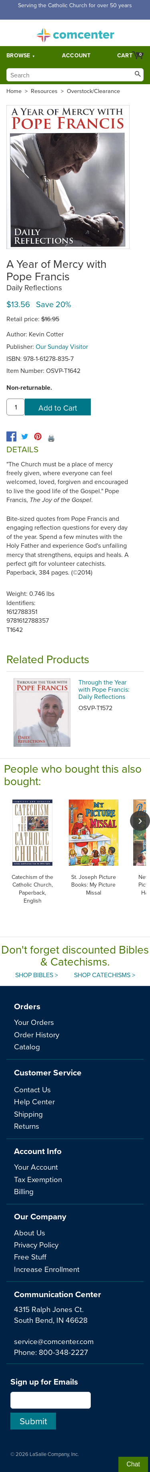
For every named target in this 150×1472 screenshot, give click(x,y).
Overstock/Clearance (93, 91)
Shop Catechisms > (104, 974)
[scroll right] (140, 821)
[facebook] (11, 436)
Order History (36, 1034)
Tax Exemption (38, 1179)
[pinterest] (38, 436)
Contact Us (32, 1089)
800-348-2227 (63, 1351)
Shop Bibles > (36, 974)
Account (76, 55)
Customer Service (48, 1072)
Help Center (34, 1101)
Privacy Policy (36, 1244)
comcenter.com (75, 33)
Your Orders (34, 1021)
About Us (29, 1232)
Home (14, 91)
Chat (133, 1464)
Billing (24, 1191)
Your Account (36, 1166)
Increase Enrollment (47, 1268)
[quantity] (15, 407)
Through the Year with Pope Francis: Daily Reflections (104, 689)
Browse (18, 55)
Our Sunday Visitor (62, 346)
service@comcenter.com (54, 1341)
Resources (44, 91)
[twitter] (25, 436)
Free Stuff (30, 1256)
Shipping (28, 1113)
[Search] (75, 74)
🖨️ (51, 437)
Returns (26, 1125)
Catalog (27, 1046)
